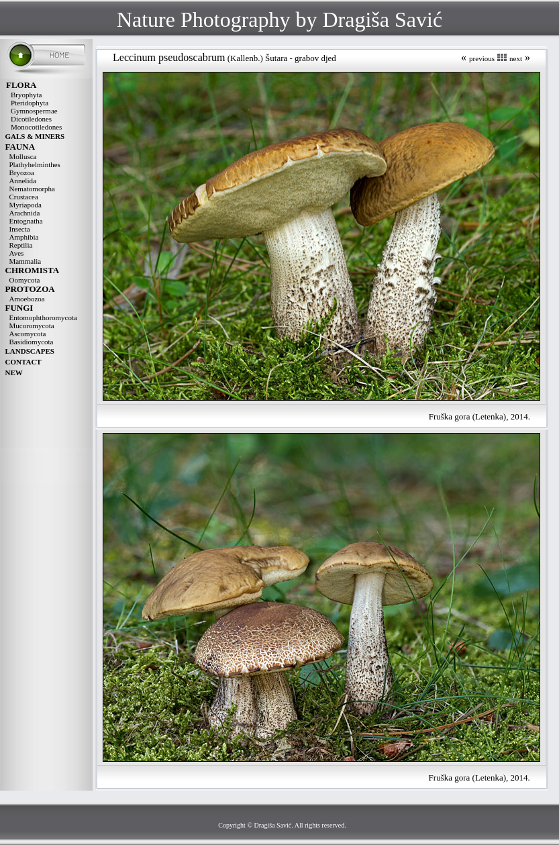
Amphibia (24, 237)
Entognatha (26, 221)
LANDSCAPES (29, 351)
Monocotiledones (36, 127)
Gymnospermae (34, 111)
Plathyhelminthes (34, 164)
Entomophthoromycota (43, 317)
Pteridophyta (29, 103)
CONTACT (23, 362)
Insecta (19, 229)
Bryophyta (26, 95)
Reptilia (21, 245)
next (515, 58)
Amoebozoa (27, 299)
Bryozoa (21, 172)
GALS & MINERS (35, 136)
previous (482, 58)
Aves (16, 253)
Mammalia (25, 261)
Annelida (22, 181)
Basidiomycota (31, 342)
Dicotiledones (31, 119)
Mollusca (23, 156)
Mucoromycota (31, 325)
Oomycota (24, 280)
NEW (14, 372)
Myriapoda (25, 205)
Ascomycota (27, 334)
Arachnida (24, 213)
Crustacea (23, 197)
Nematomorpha (32, 189)
